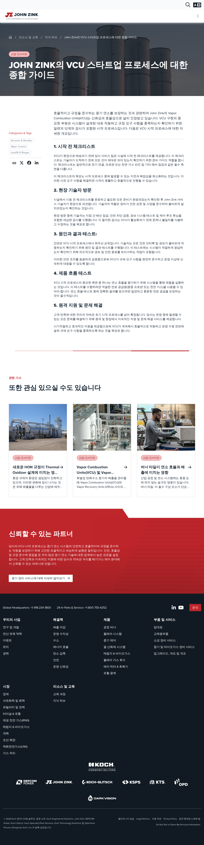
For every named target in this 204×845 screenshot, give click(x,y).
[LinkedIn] (174, 607)
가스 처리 (9, 753)
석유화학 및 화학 (14, 701)
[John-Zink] (10, 37)
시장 (6, 686)
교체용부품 (161, 634)
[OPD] (181, 782)
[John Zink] (59, 782)
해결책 (58, 619)
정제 (6, 694)
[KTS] (158, 782)
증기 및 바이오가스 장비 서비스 (174, 647)
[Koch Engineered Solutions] (102, 767)
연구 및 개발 (11, 627)
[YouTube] (181, 607)
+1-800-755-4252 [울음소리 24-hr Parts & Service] (95, 607)
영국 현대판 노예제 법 (189, 818)
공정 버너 (110, 627)
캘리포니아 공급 (126, 818)
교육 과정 (59, 694)
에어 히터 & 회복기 (116, 666)
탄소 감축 (59, 653)
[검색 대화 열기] (188, 4)
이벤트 (7, 640)
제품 (107, 619)
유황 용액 (110, 673)
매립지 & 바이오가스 (117, 653)
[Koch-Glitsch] (97, 782)
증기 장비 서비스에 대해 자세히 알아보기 (41, 578)
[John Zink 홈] (21, 16)
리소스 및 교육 (28, 37)
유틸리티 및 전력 (14, 707)
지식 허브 (51, 37)
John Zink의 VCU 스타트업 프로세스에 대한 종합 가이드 (100, 37)
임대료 (158, 627)
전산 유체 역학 (12, 634)
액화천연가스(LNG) (15, 746)
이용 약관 (156, 818)
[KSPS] (131, 782)
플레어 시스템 (113, 634)
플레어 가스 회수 (114, 660)
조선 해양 (9, 740)
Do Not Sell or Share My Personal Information (178, 824)
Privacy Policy (170, 818)
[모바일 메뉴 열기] (198, 16)
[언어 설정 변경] (197, 4)
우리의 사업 (11, 619)
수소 (56, 640)
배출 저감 (59, 627)
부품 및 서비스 (164, 619)
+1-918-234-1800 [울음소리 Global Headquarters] (40, 607)
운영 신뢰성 (60, 666)
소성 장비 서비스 (165, 640)
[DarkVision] (102, 798)
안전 (56, 660)
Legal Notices (143, 818)
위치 (6, 647)
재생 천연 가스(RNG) (16, 720)
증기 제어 (110, 640)
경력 (6, 653)
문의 (195, 607)
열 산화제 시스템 (114, 647)
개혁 (6, 733)
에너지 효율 (60, 647)
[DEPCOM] (26, 782)
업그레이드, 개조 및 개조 (170, 653)
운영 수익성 (60, 634)
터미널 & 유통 (12, 714)
